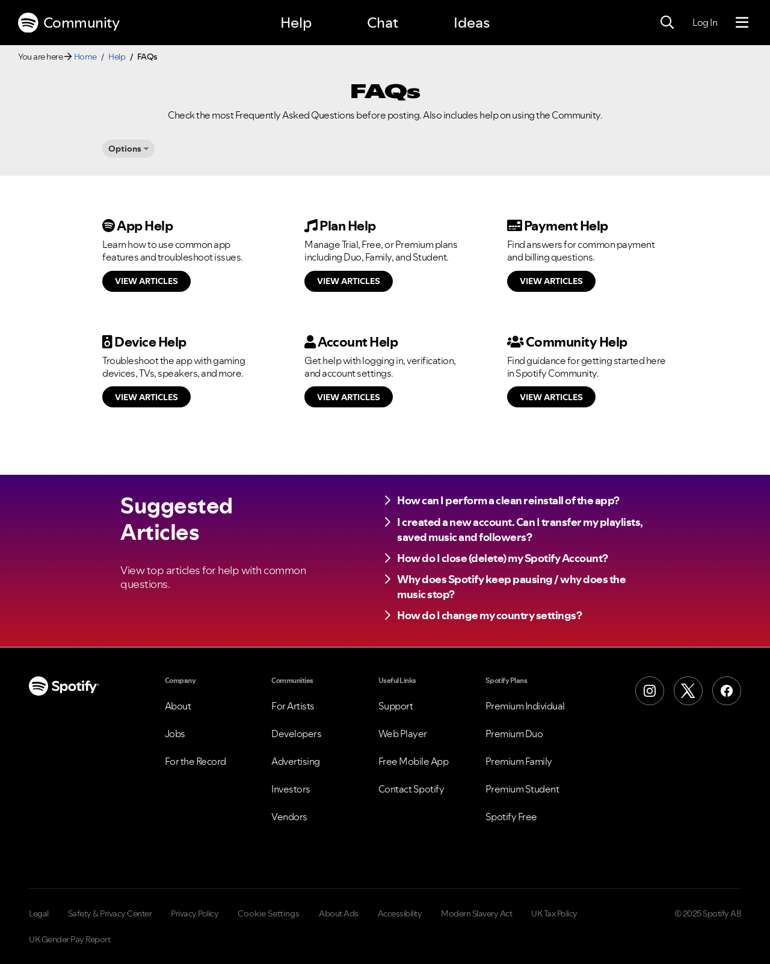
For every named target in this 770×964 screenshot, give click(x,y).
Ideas (472, 22)
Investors (290, 789)
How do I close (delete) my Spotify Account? (502, 558)
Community (68, 23)
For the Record (195, 761)
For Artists (293, 705)
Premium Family (518, 761)
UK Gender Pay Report (69, 939)
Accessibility (400, 913)
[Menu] (742, 22)
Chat (382, 22)
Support (395, 705)
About (178, 705)
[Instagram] (649, 690)
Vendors (289, 816)
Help (296, 22)
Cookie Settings (269, 913)
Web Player (402, 733)
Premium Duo (514, 733)
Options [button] (124, 149)
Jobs (175, 733)
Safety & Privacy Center (110, 913)
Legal (39, 913)
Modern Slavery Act (476, 913)
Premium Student (522, 789)
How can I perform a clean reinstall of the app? (508, 500)
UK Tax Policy (554, 913)
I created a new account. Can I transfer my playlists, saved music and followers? (520, 529)
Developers (296, 733)
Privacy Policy (194, 913)
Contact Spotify (411, 789)
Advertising (295, 761)
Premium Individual (525, 705)
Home (85, 57)
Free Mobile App (413, 761)
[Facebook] (726, 690)
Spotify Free (511, 816)
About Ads (339, 913)
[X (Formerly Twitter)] (688, 690)
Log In (704, 22)
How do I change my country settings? (489, 615)
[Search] (667, 23)
